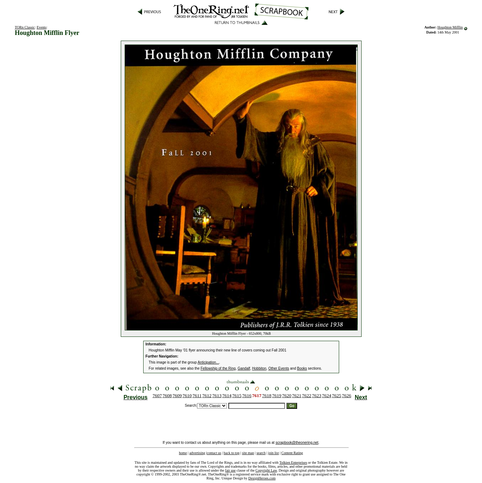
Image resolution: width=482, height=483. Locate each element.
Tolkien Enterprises (293, 462)
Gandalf (244, 368)
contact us (214, 453)
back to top (231, 453)
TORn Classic (25, 27)
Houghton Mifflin (450, 27)
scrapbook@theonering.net (296, 443)
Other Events (278, 368)
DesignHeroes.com (261, 478)
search (261, 453)
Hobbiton (259, 368)
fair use (230, 470)
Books (302, 368)
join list (273, 453)
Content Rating (292, 453)
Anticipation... (208, 362)
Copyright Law (266, 470)
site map (248, 453)
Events (41, 27)
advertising (197, 453)
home (183, 453)
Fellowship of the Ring (218, 368)
